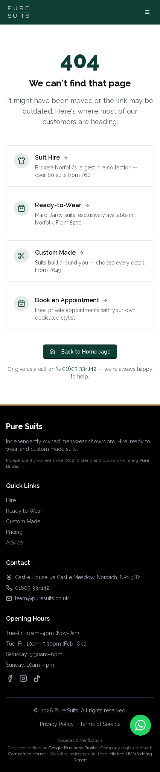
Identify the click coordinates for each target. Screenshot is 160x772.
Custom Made (23, 521)
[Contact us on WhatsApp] (140, 725)
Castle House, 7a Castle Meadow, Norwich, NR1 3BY (77, 577)
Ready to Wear (24, 511)
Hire (11, 500)
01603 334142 (76, 369)
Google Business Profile (73, 747)
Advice (14, 543)
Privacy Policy (57, 724)
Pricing (14, 532)
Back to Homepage (80, 352)
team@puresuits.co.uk (42, 598)
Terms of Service (100, 724)
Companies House (27, 754)
